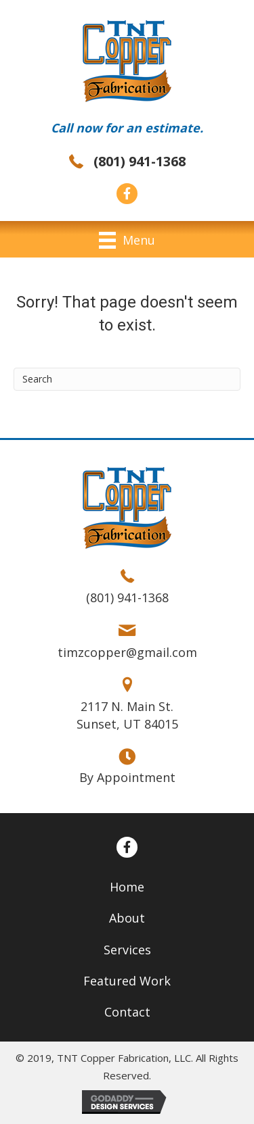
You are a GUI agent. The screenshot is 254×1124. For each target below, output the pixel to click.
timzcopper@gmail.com (127, 652)
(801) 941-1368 (139, 161)
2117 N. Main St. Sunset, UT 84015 (127, 715)
